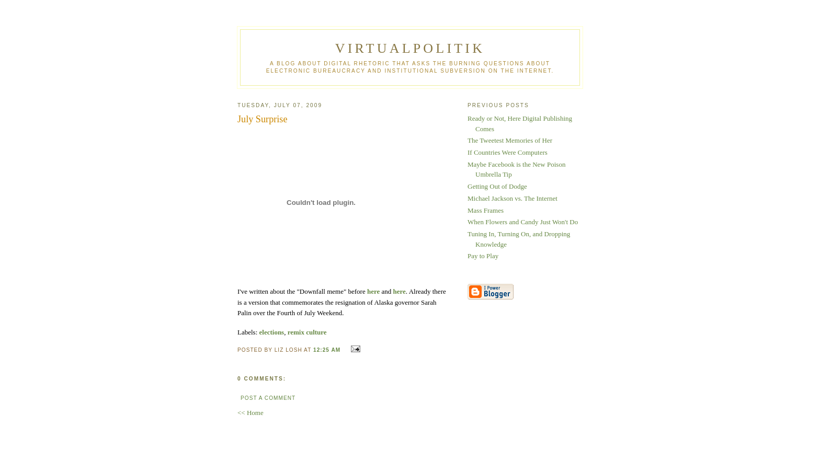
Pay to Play (483, 256)
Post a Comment (268, 398)
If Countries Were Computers (508, 152)
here (373, 291)
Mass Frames (486, 210)
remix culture (307, 332)
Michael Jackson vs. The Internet (512, 198)
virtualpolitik (410, 48)
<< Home (250, 413)
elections (271, 332)
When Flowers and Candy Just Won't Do (523, 222)
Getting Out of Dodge (497, 186)
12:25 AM (326, 350)
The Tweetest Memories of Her (510, 140)
